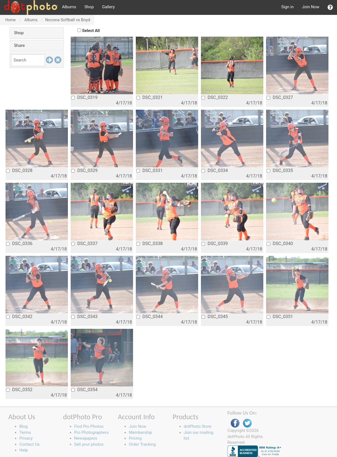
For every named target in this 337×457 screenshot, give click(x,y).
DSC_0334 (214, 170)
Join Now (310, 6)
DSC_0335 (280, 170)
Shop (89, 6)
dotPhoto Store (197, 426)
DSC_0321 (149, 97)
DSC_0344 (149, 316)
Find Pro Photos (89, 426)
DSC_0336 (19, 243)
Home (10, 20)
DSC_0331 (149, 170)
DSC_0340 (280, 243)
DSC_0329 (84, 170)
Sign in (287, 6)
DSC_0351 (280, 316)
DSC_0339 (214, 243)
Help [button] (23, 450)
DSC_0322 (214, 97)
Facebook (235, 423)
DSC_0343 (84, 316)
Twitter (247, 423)
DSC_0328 (19, 170)
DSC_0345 (214, 316)
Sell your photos (89, 444)
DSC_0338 (149, 243)
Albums (69, 6)
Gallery (108, 6)
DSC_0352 (19, 389)
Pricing (135, 438)
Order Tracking (142, 444)
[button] (330, 7)
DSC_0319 (84, 97)
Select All (91, 30)
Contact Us (29, 444)
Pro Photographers (91, 432)
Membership (140, 432)
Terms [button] (25, 432)
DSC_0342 (19, 316)
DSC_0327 (280, 97)
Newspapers (85, 438)
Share (19, 45)
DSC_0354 (84, 389)
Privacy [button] (26, 438)
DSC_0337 (84, 243)
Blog (23, 426)
